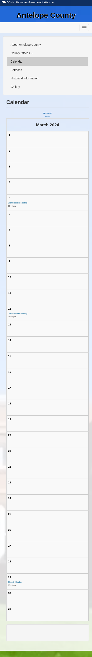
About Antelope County (26, 44)
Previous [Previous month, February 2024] (47, 113)
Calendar (17, 61)
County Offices (22, 53)
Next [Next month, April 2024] (47, 117)
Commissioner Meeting (17, 203)
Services (16, 70)
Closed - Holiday (15, 582)
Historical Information (24, 78)
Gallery (15, 86)
